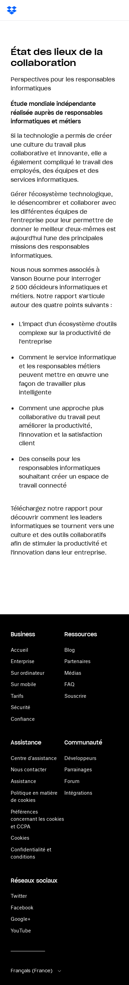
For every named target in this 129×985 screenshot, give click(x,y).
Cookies (20, 838)
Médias (72, 673)
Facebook (22, 907)
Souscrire (75, 696)
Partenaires (77, 661)
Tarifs (17, 696)
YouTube (21, 930)
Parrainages (78, 769)
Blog (69, 650)
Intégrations (78, 793)
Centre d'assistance (34, 758)
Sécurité (20, 707)
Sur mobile (23, 684)
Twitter (19, 896)
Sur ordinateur (27, 673)
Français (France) (36, 971)
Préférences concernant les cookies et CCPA (37, 819)
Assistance (23, 781)
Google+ (21, 919)
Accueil (19, 650)
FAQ (69, 684)
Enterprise (22, 661)
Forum (71, 781)
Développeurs (80, 758)
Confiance (23, 719)
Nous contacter (28, 769)
